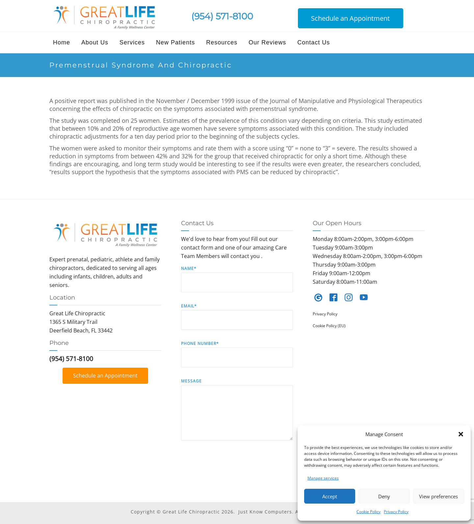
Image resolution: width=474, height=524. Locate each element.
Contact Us (313, 42)
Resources (221, 42)
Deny (384, 496)
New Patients (175, 42)
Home (61, 42)
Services (132, 42)
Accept (329, 496)
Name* (237, 284)
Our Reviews (267, 42)
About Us (94, 42)
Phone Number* (237, 359)
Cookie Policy (368, 511)
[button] (461, 434)
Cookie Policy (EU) (329, 325)
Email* (237, 321)
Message (237, 414)
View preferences (438, 496)
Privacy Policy (396, 511)
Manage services (323, 478)
